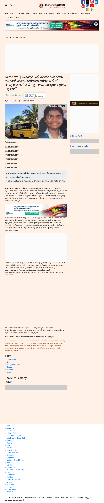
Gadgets (10, 463)
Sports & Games (73, 14)
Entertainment (85, 14)
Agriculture (11, 485)
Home (6, 14)
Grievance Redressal (14, 436)
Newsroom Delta (13, 101)
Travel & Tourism (13, 480)
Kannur (10, 367)
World (35, 14)
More (17, 18)
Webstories (11, 492)
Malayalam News (13, 365)
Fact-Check (11, 475)
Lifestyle (10, 465)
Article (9, 482)
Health (64, 14)
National (28, 14)
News (12, 14)
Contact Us (11, 431)
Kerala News (11, 360)
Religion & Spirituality (15, 470)
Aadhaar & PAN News (15, 460)
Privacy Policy (12, 433)
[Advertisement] (52, 58)
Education (10, 455)
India (9, 372)
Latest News (20, 14)
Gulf (45, 14)
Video (9, 472)
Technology (11, 458)
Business (51, 14)
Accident (10, 370)
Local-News (9, 18)
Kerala (40, 14)
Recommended (80, 147)
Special (9, 487)
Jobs (58, 14)
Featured (76, 136)
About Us (10, 428)
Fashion (10, 477)
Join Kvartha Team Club (16, 438)
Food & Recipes (12, 450)
